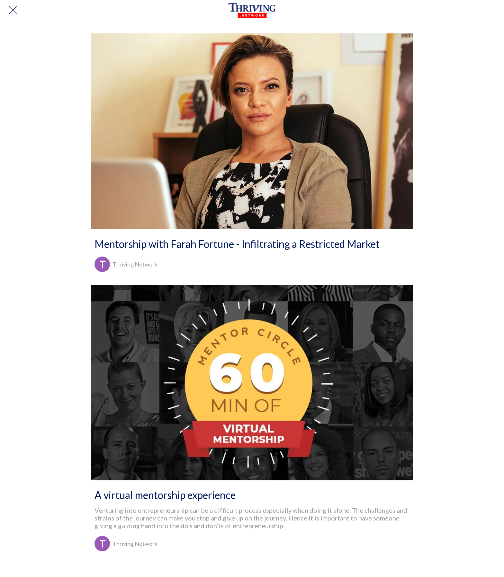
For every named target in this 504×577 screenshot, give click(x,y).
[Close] (13, 10)
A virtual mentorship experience (165, 495)
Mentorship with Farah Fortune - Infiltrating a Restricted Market (237, 244)
